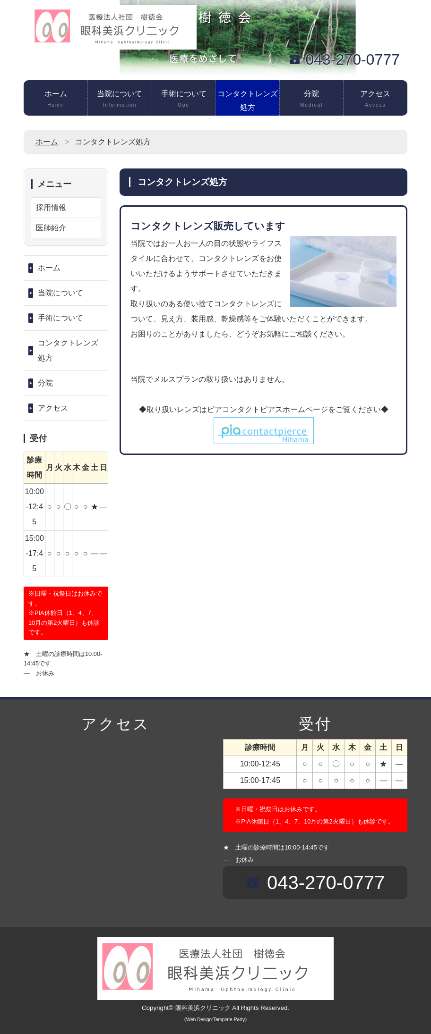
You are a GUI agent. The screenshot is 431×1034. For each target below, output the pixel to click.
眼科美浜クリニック (203, 1007)
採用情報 (51, 207)
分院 (311, 99)
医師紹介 (51, 228)
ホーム (55, 99)
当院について (119, 99)
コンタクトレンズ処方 (247, 103)
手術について (184, 99)
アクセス (375, 99)
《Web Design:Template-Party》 (215, 1019)
